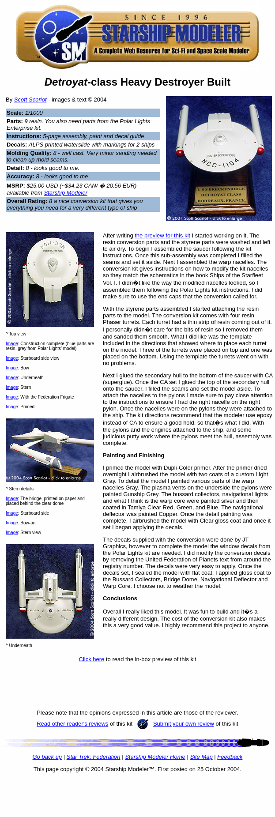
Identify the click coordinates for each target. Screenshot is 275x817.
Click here (92, 659)
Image (12, 343)
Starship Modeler (65, 192)
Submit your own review (183, 723)
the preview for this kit (162, 235)
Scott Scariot (30, 99)
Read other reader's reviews (72, 723)
